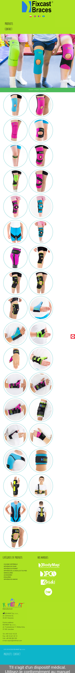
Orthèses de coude (10, 566)
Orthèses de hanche (11, 579)
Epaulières (7, 577)
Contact (8, 29)
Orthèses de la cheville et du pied (15, 570)
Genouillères (8, 573)
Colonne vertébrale (11, 564)
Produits (9, 24)
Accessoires (8, 575)
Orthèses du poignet (11, 568)
